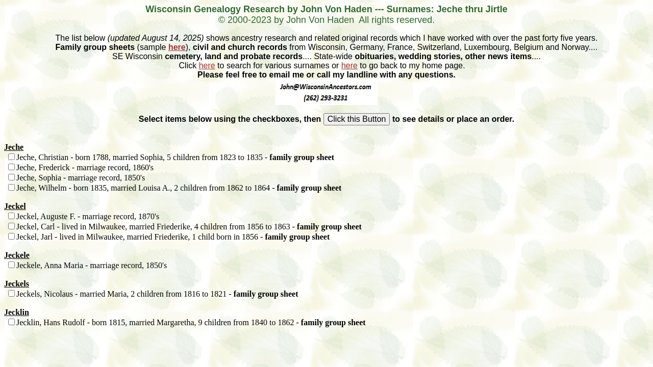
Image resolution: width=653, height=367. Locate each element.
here (177, 47)
